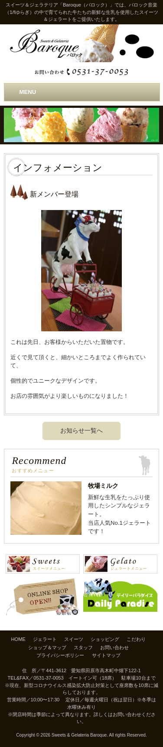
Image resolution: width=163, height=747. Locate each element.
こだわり (136, 639)
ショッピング (105, 639)
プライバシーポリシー (60, 655)
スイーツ (73, 639)
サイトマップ (106, 655)
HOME (18, 639)
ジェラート (45, 639)
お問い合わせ (114, 647)
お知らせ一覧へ (81, 430)
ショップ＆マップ (47, 647)
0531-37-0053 (48, 677)
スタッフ (83, 647)
